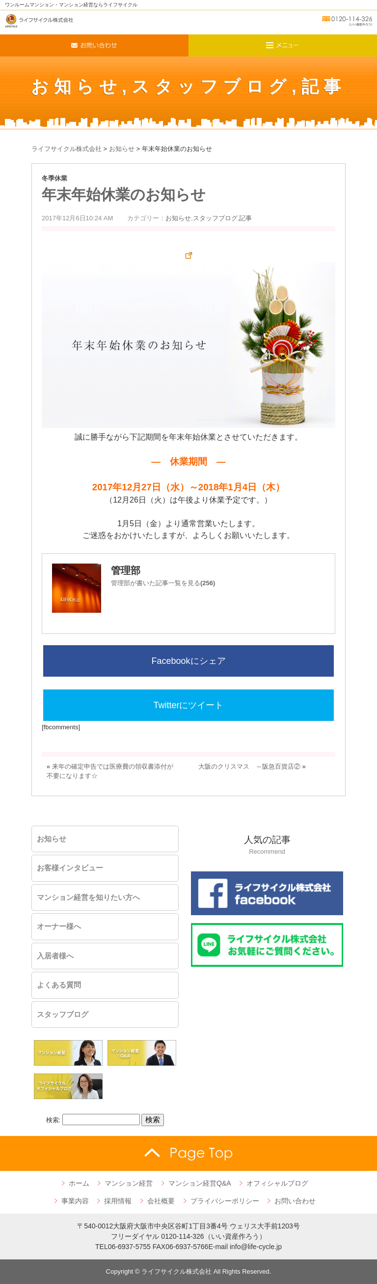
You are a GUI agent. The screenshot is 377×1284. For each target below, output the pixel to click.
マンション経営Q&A (199, 1183)
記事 (323, 86)
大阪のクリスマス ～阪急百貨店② (249, 766)
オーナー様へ (59, 926)
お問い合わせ (295, 1201)
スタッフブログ (212, 86)
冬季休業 (54, 178)
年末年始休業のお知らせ (124, 194)
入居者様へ (55, 956)
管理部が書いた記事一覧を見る (163, 583)
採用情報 (118, 1201)
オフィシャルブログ (277, 1183)
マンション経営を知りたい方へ (88, 897)
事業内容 (75, 1201)
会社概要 (161, 1201)
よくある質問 (59, 985)
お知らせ (76, 86)
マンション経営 (129, 1183)
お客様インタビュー (70, 868)
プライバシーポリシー (224, 1201)
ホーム (79, 1183)
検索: (53, 1120)
